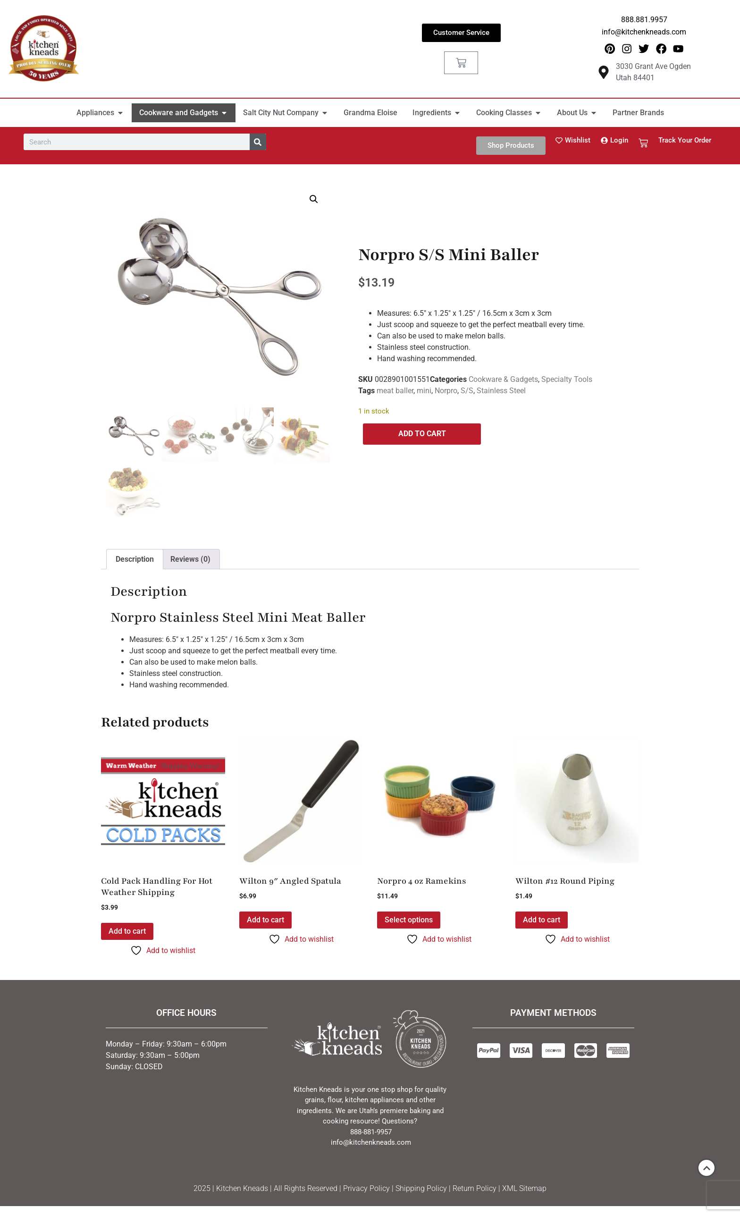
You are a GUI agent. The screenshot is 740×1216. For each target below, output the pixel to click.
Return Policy (474, 1188)
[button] (313, 199)
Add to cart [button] (127, 931)
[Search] (258, 142)
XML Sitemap (524, 1188)
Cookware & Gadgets (503, 379)
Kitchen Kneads (242, 1188)
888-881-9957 (371, 1132)
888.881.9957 (644, 19)
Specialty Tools (566, 379)
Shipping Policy (421, 1188)
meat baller (395, 391)
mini (424, 391)
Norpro (446, 391)
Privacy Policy (366, 1188)
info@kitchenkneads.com (644, 31)
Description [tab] (135, 559)
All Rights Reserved (305, 1188)
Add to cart (422, 434)
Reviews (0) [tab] (190, 559)
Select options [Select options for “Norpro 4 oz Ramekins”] (409, 920)
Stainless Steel (501, 391)
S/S (467, 391)
